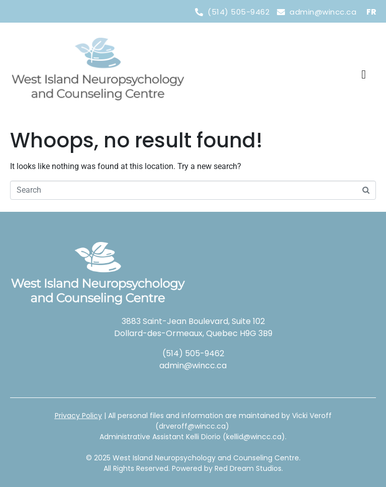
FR (371, 12)
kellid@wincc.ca (253, 437)
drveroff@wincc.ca (192, 426)
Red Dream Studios (248, 468)
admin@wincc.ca (193, 365)
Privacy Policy (78, 416)
